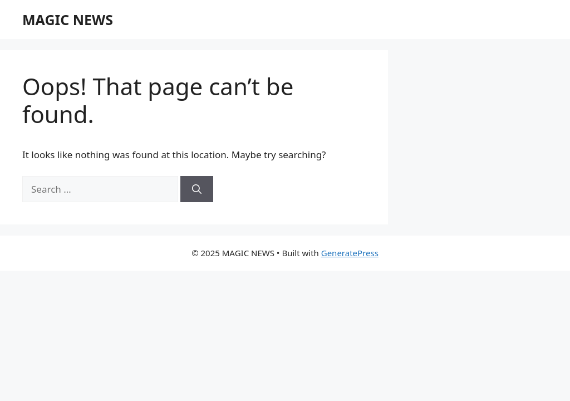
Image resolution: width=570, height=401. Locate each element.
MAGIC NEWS (67, 19)
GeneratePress (350, 252)
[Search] (196, 189)
